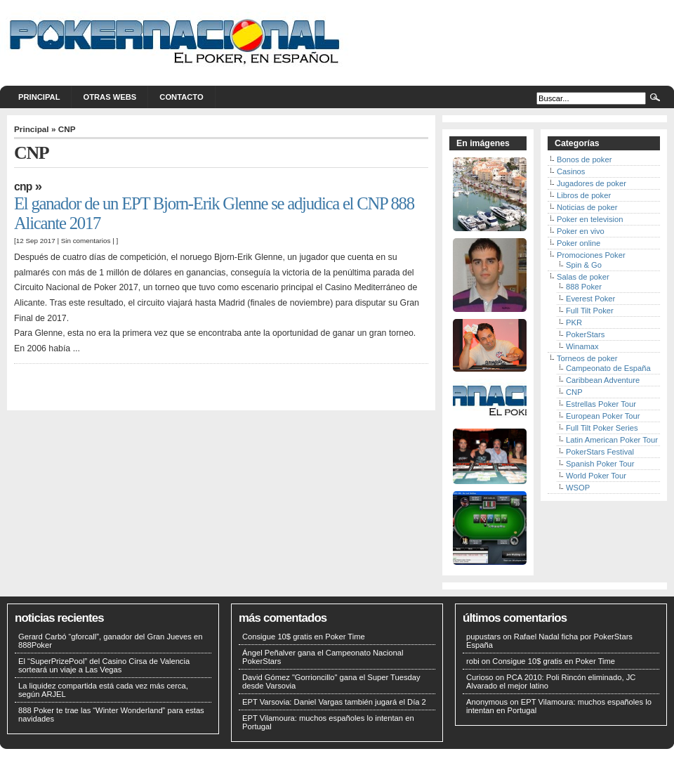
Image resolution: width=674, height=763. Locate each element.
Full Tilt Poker (590, 310)
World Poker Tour (596, 475)
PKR (574, 322)
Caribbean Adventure (603, 380)
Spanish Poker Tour (600, 463)
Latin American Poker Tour (612, 440)
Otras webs (109, 97)
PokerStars (585, 334)
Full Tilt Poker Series (602, 428)
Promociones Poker (591, 255)
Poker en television (590, 219)
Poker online (578, 243)
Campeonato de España (608, 368)
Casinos (571, 171)
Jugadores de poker (591, 183)
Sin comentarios (86, 240)
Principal (39, 97)
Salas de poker (583, 277)
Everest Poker (590, 298)
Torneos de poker (587, 358)
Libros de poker (584, 195)
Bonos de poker (584, 159)
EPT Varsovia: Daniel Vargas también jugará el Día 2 (334, 702)
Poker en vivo (580, 231)
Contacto (181, 97)
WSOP (578, 487)
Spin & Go (584, 265)
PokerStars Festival (600, 452)
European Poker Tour (603, 416)
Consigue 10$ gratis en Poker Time (303, 636)
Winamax (582, 346)
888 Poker (584, 286)
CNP (23, 187)
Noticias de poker (587, 207)
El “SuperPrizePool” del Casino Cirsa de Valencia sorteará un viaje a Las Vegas (104, 665)
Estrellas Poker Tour (601, 404)
